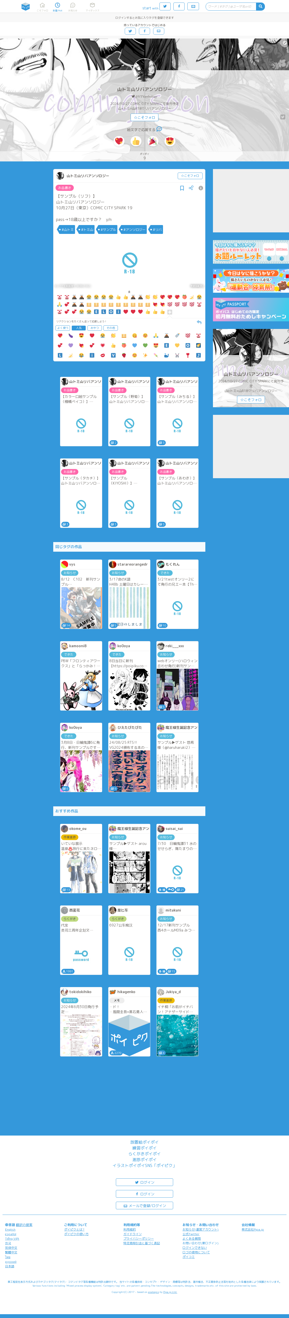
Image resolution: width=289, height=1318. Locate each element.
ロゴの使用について (196, 1252)
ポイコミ (189, 1257)
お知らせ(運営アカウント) (201, 1229)
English (10, 1229)
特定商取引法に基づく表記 (141, 1243)
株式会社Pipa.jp (253, 1229)
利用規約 (129, 1229)
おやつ (95, 328)
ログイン (144, 1182)
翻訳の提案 (24, 1224)
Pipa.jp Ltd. (170, 1292)
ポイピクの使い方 (76, 1234)
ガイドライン (132, 1234)
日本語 (9, 1266)
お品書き (64, 187)
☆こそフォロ (144, 117)
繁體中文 (11, 1252)
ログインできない (195, 1248)
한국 (8, 1243)
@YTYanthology (146, 96)
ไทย (7, 1257)
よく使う (62, 328)
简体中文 (11, 1248)
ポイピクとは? (74, 1229)
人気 (79, 328)
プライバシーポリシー (138, 1238)
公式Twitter (191, 1234)
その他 (110, 328)
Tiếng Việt (12, 1238)
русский (10, 1261)
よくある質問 (192, 1238)
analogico (153, 1292)
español (10, 1234)
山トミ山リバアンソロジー (144, 89)
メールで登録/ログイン (144, 1205)
